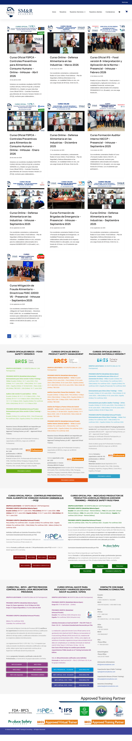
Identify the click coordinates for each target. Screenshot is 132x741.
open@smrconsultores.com (106, 678)
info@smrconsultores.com (105, 670)
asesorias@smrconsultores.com (107, 693)
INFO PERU (31, 562)
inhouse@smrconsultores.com (107, 685)
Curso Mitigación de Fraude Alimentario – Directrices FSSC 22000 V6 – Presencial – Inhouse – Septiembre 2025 (25, 294)
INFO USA (52, 562)
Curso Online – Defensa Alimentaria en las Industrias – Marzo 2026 (64, 61)
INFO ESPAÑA (25, 570)
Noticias (125, 2)
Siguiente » (36, 338)
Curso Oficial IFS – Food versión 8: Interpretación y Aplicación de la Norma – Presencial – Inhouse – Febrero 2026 (106, 65)
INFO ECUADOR (20, 562)
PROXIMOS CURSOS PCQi (41, 570)
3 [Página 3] (21, 338)
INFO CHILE (42, 562)
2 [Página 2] (15, 338)
